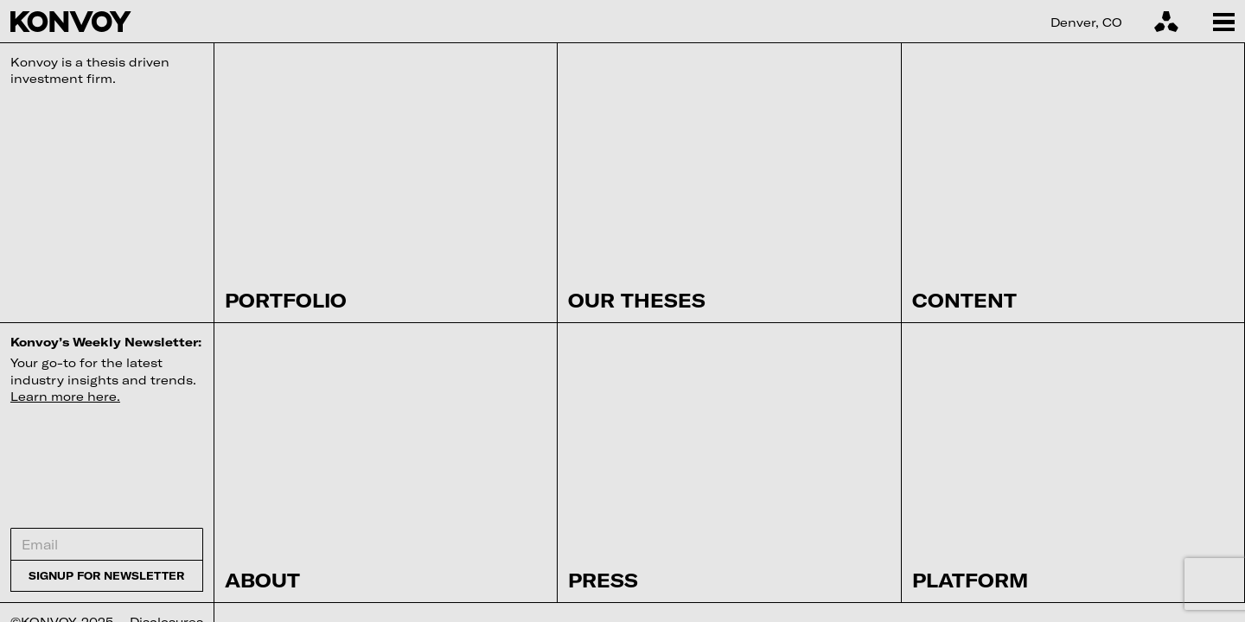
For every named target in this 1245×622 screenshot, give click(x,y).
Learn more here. (65, 396)
